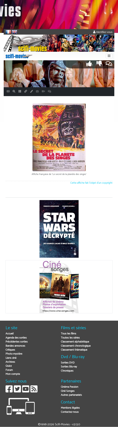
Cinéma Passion (69, 387)
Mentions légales (70, 408)
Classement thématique (74, 350)
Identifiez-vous (102, 32)
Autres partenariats (71, 395)
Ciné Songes (68, 391)
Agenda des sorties (16, 338)
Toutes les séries (70, 338)
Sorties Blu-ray (69, 367)
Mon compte (13, 374)
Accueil (10, 333)
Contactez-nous (70, 412)
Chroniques (67, 371)
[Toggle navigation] (109, 56)
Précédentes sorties (17, 342)
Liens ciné (11, 358)
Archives (10, 362)
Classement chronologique (76, 346)
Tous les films (68, 333)
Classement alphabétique (75, 342)
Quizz (9, 366)
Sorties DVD (68, 363)
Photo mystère (14, 354)
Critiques (10, 350)
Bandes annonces (15, 346)
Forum (9, 370)
